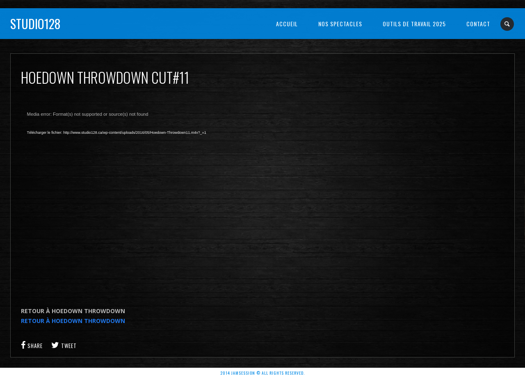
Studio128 (35, 23)
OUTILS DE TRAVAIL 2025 (414, 23)
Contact (478, 23)
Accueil (287, 23)
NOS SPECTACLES (340, 23)
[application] (152, 199)
